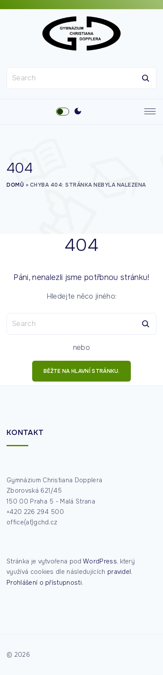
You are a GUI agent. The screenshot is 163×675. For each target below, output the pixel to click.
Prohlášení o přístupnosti (44, 582)
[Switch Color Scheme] (77, 111)
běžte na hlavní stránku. (81, 371)
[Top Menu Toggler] (150, 111)
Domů (15, 184)
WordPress (100, 561)
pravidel (119, 572)
